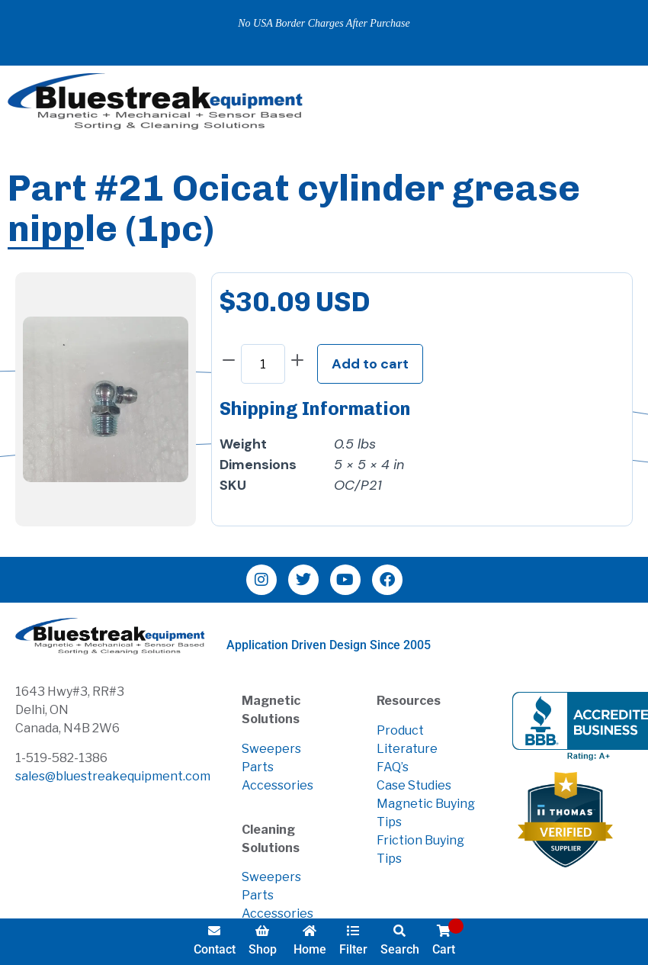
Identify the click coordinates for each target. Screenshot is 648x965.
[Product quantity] (263, 363)
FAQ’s (393, 767)
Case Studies (414, 785)
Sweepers (271, 748)
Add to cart (370, 364)
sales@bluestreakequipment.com (112, 776)
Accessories (277, 785)
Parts (258, 767)
